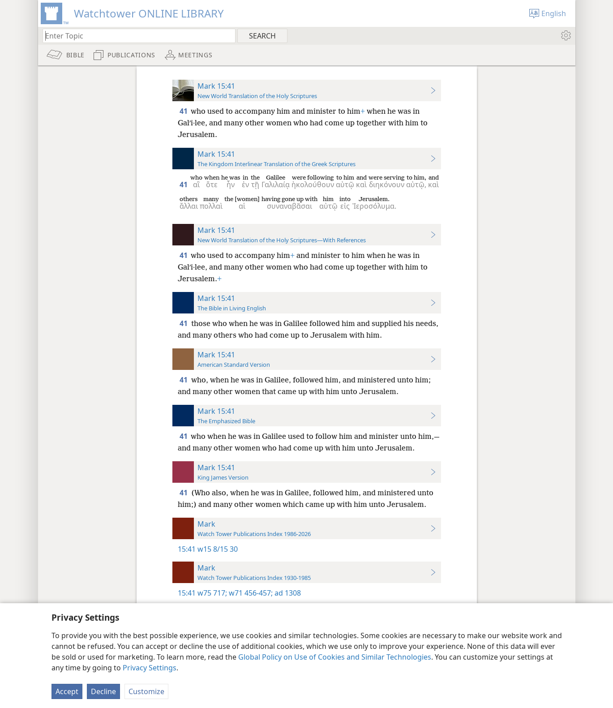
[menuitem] (565, 35)
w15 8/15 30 (217, 549)
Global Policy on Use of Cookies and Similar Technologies (334, 657)
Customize (146, 691)
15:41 (187, 549)
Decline (103, 691)
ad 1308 (287, 593)
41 (184, 111)
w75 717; (212, 593)
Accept (67, 691)
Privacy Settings (149, 668)
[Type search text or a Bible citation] (134, 35)
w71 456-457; (250, 593)
